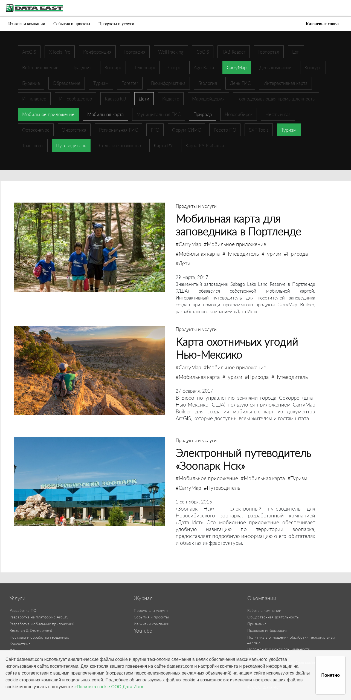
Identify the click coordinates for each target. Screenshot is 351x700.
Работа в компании (264, 610)
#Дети (183, 263)
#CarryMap (188, 244)
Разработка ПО (23, 610)
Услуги (17, 598)
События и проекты (71, 23)
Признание (256, 623)
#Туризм (271, 253)
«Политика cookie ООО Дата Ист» (108, 686)
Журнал (143, 598)
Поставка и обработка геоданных (39, 637)
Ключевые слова (322, 23)
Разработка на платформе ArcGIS (39, 617)
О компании (261, 598)
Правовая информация (267, 630)
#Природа (296, 253)
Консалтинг (20, 643)
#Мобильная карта (198, 253)
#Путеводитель (240, 253)
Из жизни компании (26, 23)
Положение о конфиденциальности (278, 649)
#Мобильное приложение (235, 244)
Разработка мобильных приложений (42, 623)
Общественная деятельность (273, 617)
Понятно (330, 675)
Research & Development (31, 630)
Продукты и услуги (116, 23)
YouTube (143, 631)
